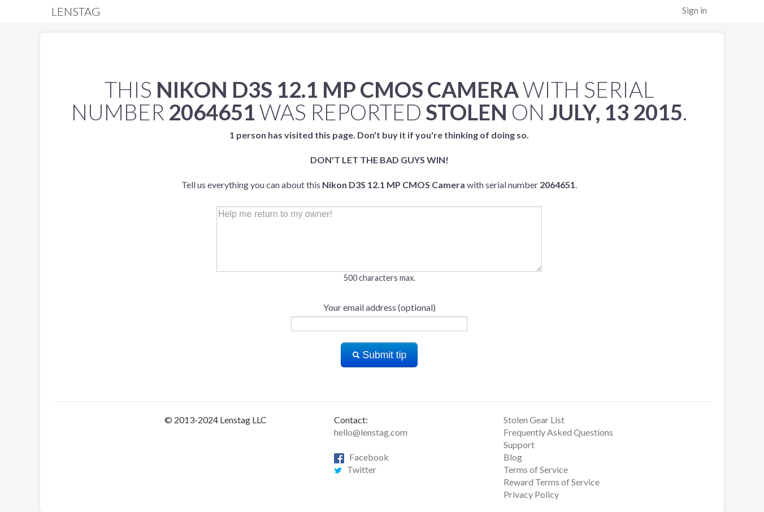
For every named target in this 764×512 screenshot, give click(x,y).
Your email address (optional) (379, 307)
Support (519, 444)
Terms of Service (535, 469)
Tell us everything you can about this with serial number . (379, 159)
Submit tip (379, 355)
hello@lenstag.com (370, 432)
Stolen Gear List (534, 419)
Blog (512, 457)
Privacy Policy (531, 494)
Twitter (355, 469)
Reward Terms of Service (551, 481)
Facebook (361, 457)
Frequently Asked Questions (558, 432)
